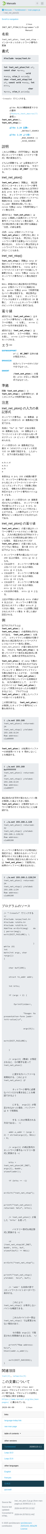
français (7, 1478)
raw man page (10, 1426)
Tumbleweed (20, 10)
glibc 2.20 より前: (20, 135)
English (7, 1472)
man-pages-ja (34, 10)
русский (7, 1490)
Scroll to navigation (10, 19)
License (24, 1529)
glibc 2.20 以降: (19, 127)
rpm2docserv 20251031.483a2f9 (29, 1524)
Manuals (7, 10)
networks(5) (19, 1376)
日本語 (7, 1484)
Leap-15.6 (8, 1459)
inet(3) (6, 1376)
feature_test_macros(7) (24, 113)
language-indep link (12, 1420)
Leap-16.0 (8, 1453)
